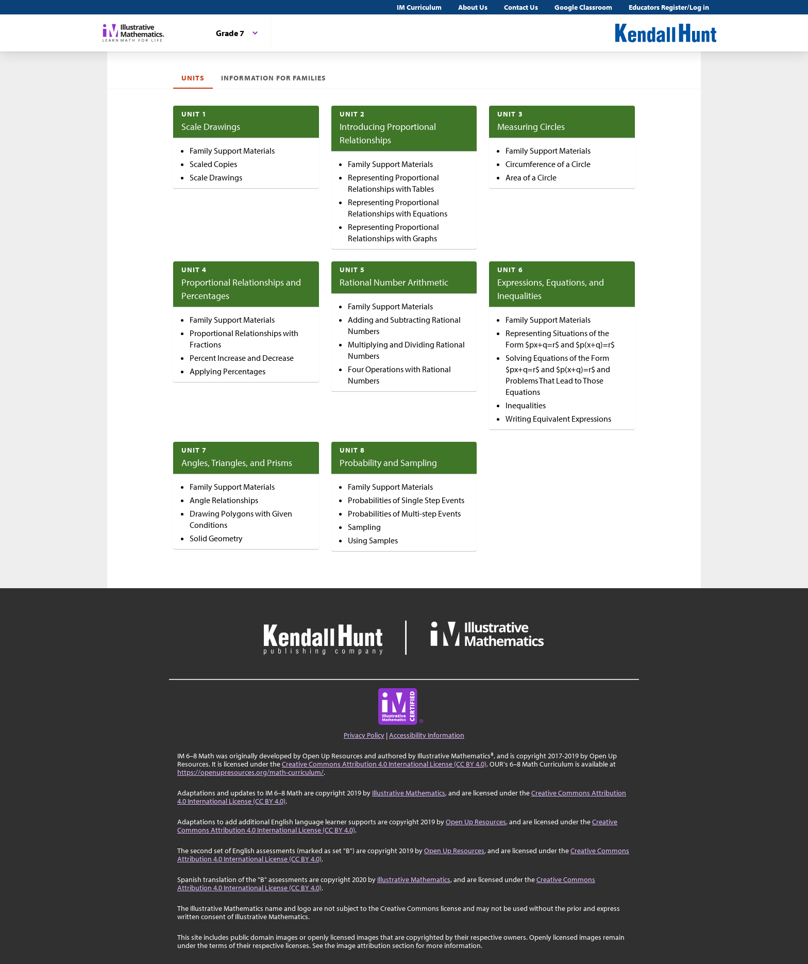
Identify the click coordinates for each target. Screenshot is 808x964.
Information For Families (273, 77)
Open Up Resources (476, 821)
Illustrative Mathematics (408, 792)
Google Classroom (583, 7)
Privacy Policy (364, 735)
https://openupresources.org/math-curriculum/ (250, 772)
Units (193, 77)
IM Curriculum (419, 7)
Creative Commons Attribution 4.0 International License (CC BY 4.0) (384, 764)
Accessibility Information (426, 735)
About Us (472, 7)
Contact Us (521, 7)
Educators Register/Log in (669, 7)
